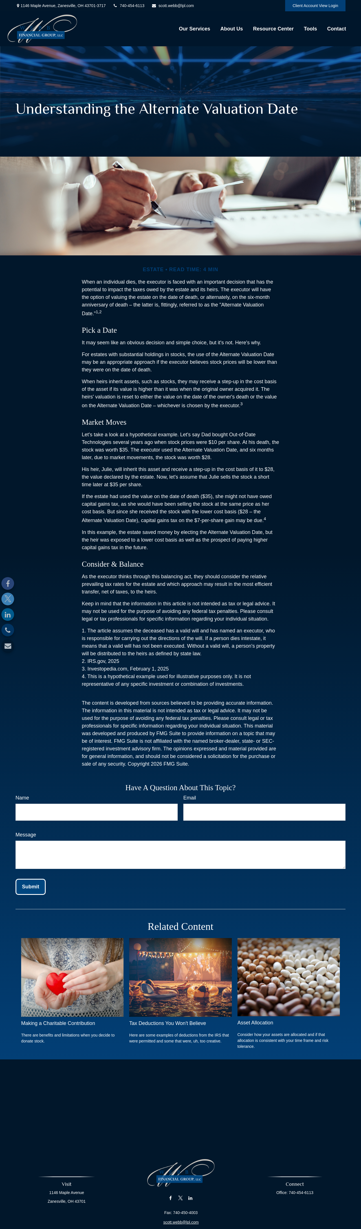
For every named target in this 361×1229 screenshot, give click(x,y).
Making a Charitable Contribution (58, 1023)
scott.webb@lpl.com (172, 5)
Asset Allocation (255, 1023)
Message (26, 835)
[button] (194, 28)
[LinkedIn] (7, 614)
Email (189, 798)
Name (22, 798)
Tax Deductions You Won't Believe (167, 1023)
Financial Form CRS (184, 1225)
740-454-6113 (128, 5)
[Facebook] (7, 583)
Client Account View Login (315, 5)
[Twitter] (7, 599)
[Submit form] (31, 887)
